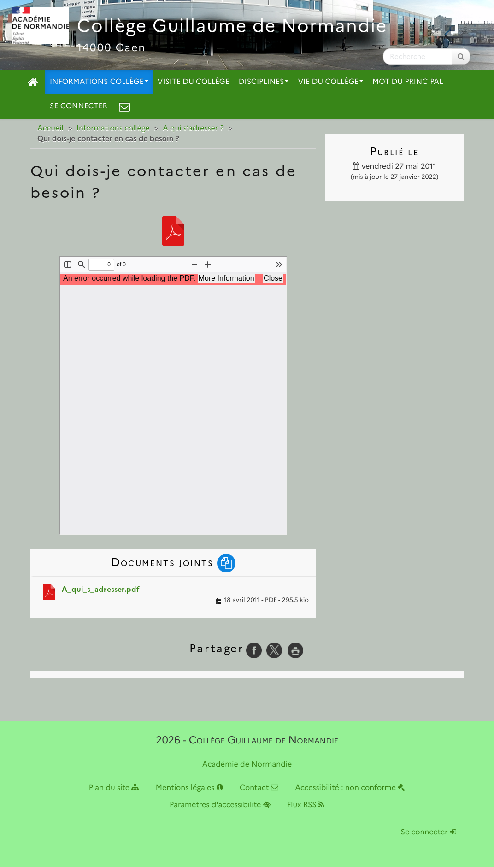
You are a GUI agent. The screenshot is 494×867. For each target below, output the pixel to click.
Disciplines (264, 81)
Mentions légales (189, 788)
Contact (259, 788)
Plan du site (114, 788)
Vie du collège (330, 81)
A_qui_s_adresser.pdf (101, 589)
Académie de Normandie (247, 764)
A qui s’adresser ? (193, 128)
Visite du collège (193, 81)
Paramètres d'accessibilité (220, 805)
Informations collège (99, 81)
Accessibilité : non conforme (350, 788)
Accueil (50, 128)
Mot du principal (407, 81)
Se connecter (78, 106)
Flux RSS (305, 805)
